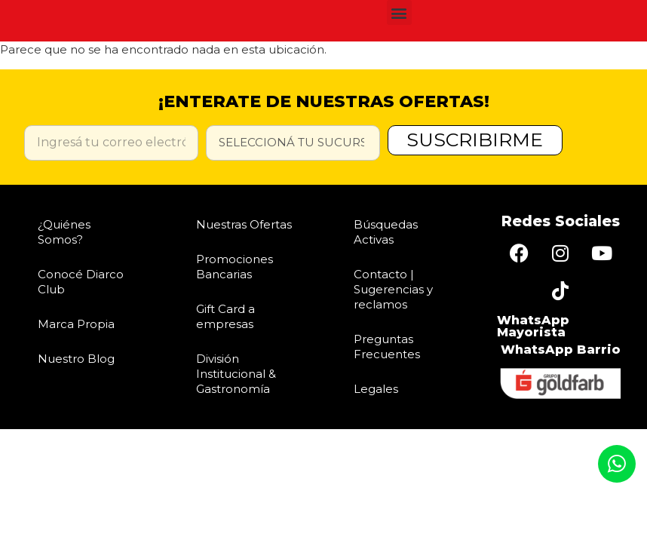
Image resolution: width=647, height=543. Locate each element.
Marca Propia (76, 324)
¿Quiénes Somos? (64, 232)
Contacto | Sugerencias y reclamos (393, 289)
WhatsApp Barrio (561, 349)
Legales (376, 389)
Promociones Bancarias (234, 266)
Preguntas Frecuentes (387, 346)
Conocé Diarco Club (81, 281)
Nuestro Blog (76, 358)
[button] (399, 12)
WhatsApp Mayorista (533, 326)
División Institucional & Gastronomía (236, 373)
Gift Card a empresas (225, 316)
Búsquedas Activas (386, 232)
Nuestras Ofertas (244, 224)
